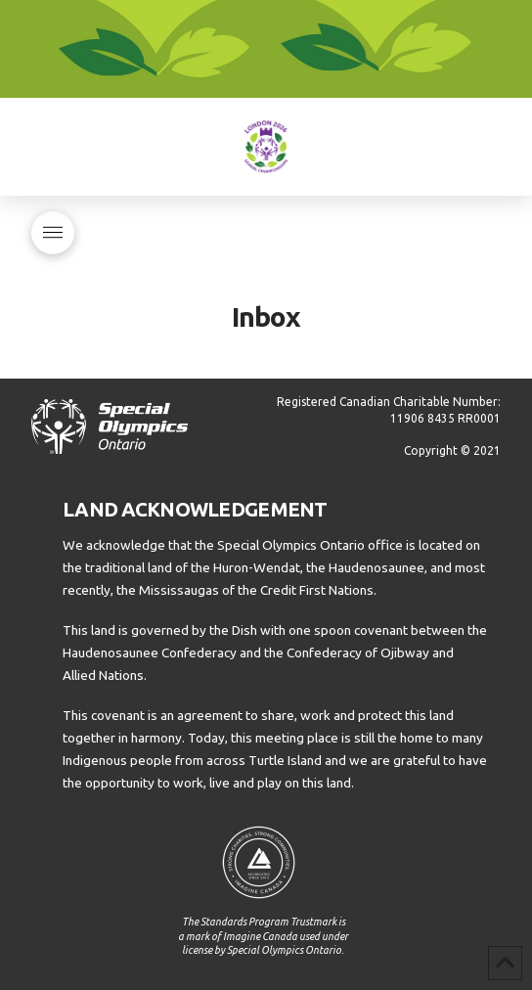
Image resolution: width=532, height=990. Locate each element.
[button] (52, 232)
